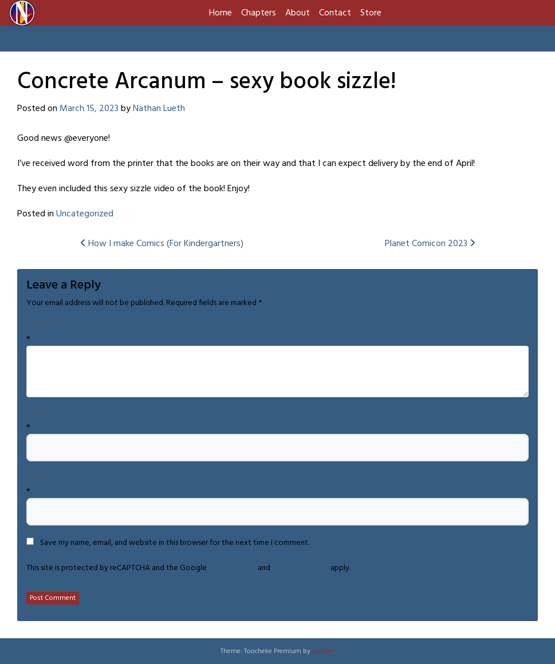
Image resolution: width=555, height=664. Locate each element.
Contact (335, 13)
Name (37, 412)
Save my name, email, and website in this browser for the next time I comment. (174, 543)
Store (370, 13)
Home (220, 13)
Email (36, 476)
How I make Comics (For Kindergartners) (161, 243)
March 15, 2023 (89, 108)
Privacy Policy (232, 568)
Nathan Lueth (159, 108)
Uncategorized (84, 214)
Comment (44, 324)
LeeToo (322, 651)
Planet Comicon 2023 (430, 243)
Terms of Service (300, 568)
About (297, 13)
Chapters (258, 13)
